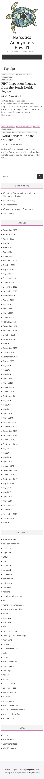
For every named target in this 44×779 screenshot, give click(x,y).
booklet (6, 561)
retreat (6, 674)
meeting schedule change (14, 635)
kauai (5, 613)
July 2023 (7, 304)
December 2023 (10, 287)
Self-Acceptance (10, 204)
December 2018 (10, 431)
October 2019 (9, 391)
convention (8, 574)
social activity (9, 683)
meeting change (10, 631)
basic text (7, 548)
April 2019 (7, 413)
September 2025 (10, 234)
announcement (7, 74)
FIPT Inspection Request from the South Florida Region (18, 87)
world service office (11, 714)
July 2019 (7, 400)
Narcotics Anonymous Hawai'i (22, 42)
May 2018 (7, 457)
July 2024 (7, 273)
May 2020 (7, 374)
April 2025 (7, 252)
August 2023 (8, 300)
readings (7, 670)
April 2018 (7, 461)
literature (7, 618)
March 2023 (8, 313)
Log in (5, 735)
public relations (18, 132)
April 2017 (7, 496)
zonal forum (32, 132)
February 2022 (9, 322)
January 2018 (8, 466)
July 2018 (7, 448)
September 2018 (10, 444)
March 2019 (8, 418)
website (6, 696)
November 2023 (10, 291)
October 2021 (9, 335)
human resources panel (13, 605)
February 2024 (9, 278)
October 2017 (9, 474)
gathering (7, 583)
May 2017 (7, 492)
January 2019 (8, 426)
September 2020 (10, 356)
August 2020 (8, 361)
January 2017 (8, 509)
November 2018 (10, 435)
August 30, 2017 (15, 96)
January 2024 (8, 282)
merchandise (9, 640)
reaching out (8, 666)
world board (7, 77)
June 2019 (7, 404)
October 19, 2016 (15, 144)
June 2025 (7, 243)
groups (9, 80)
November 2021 (10, 330)
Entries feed (8, 739)
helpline (6, 591)
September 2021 (10, 339)
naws (9, 132)
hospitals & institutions (13, 596)
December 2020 (10, 348)
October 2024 (9, 265)
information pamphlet (13, 609)
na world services (23, 74)
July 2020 (7, 365)
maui (5, 626)
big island (7, 552)
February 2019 (9, 422)
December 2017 (10, 470)
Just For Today (9, 200)
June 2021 (7, 343)
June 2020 (7, 370)
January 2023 (8, 317)
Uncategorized (9, 688)
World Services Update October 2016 (17, 138)
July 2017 (7, 487)
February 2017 (9, 505)
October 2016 (9, 518)
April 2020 (7, 378)
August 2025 (8, 239)
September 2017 (10, 479)
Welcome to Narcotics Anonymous (18, 209)
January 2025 (8, 256)
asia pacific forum (11, 543)
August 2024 (8, 269)
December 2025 (10, 230)
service (36, 126)
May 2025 (7, 247)
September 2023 (10, 295)
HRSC (5, 600)
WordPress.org (9, 748)
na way (6, 644)
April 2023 (7, 308)
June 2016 (7, 522)
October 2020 (9, 352)
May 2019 (7, 409)
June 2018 (7, 453)
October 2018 (9, 439)
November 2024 (10, 260)
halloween (7, 587)
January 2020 (8, 387)
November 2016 (10, 514)
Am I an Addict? (10, 213)
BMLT (5, 557)
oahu (5, 653)
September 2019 (10, 396)
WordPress (14, 773)
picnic (5, 657)
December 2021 (10, 326)
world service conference (14, 709)
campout (7, 565)
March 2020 (8, 383)
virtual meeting (9, 692)
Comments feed (10, 744)
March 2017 (8, 501)
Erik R (4, 96)
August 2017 (8, 483)
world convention (11, 705)
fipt (3, 80)
